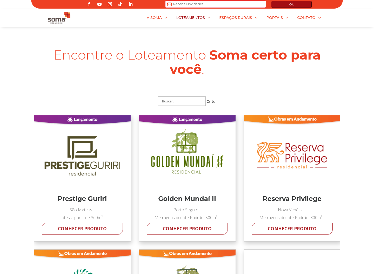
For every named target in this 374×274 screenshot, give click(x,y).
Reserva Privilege (292, 198)
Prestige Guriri (82, 198)
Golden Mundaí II (187, 198)
